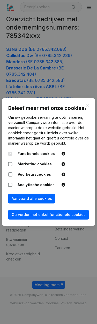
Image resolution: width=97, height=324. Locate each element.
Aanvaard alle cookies (32, 198)
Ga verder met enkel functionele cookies (49, 214)
